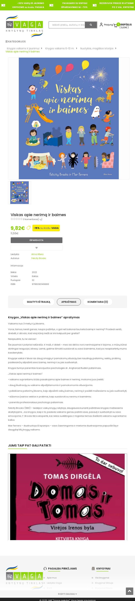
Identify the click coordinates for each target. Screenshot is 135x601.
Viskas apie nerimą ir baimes (23, 52)
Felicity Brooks (38, 258)
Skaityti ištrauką (38, 302)
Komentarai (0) (98, 302)
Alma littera (37, 254)
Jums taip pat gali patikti (29, 445)
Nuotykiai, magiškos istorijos (96, 48)
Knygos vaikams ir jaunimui (23, 48)
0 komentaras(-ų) (32, 219)
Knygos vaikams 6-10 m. (59, 48)
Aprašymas (68, 302)
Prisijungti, (109, 24)
